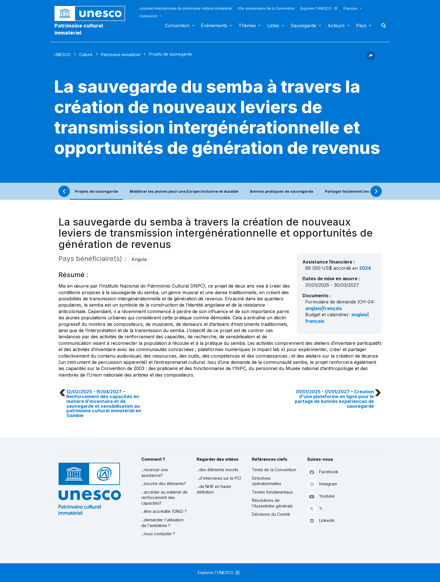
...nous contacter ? (158, 533)
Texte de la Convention (274, 469)
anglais (313, 308)
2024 (365, 268)
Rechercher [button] (382, 25)
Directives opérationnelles (266, 481)
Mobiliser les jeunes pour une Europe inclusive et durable (184, 191)
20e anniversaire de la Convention (266, 8)
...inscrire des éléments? (163, 483)
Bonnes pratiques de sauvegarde (281, 191)
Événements (214, 25)
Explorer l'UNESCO (319, 8)
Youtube (321, 496)
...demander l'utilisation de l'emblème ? (162, 522)
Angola (139, 259)
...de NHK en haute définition (214, 489)
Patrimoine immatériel (120, 54)
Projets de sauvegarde (96, 191)
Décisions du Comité (271, 514)
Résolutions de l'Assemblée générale (272, 503)
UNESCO (62, 54)
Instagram (322, 484)
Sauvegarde (303, 25)
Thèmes (247, 25)
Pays (361, 25)
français (332, 308)
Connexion (148, 16)
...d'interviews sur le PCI (219, 478)
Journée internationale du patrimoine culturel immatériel (185, 8)
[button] (370, 58)
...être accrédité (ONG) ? (164, 511)
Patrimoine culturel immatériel (78, 29)
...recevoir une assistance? (154, 472)
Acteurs (336, 25)
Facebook (322, 472)
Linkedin (321, 520)
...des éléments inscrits (217, 469)
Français (350, 8)
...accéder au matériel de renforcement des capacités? (164, 497)
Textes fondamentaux (272, 492)
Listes (273, 25)
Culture (85, 54)
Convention (177, 25)
